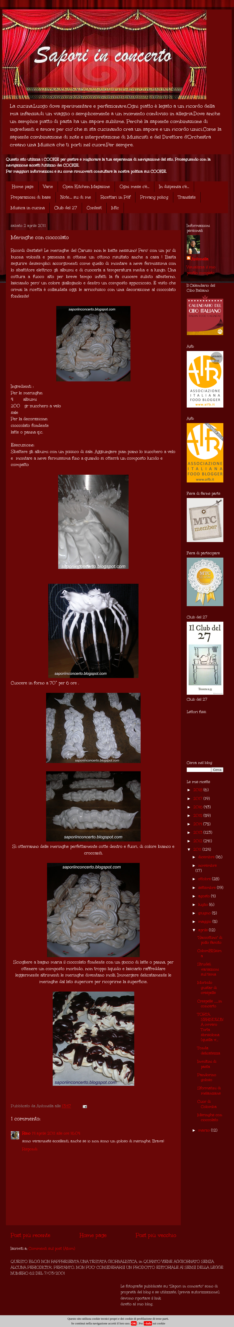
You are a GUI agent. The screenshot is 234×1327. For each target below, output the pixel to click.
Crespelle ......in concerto (209, 1004)
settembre (207, 887)
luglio (203, 904)
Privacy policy (154, 197)
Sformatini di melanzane (209, 1091)
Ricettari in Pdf (115, 197)
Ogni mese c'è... (134, 186)
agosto (204, 896)
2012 (198, 840)
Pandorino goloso (206, 1077)
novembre (207, 865)
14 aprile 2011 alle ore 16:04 (56, 1133)
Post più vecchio (156, 1235)
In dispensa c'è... (174, 186)
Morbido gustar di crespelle (207, 987)
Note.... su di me (76, 197)
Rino (26, 1133)
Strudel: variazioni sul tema (208, 969)
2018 (198, 789)
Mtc (115, 208)
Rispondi (29, 1149)
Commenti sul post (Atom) (52, 1248)
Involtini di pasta (206, 1064)
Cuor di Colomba (207, 1104)
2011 (198, 849)
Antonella (199, 259)
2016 (198, 806)
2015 (198, 815)
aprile (203, 929)
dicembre (207, 856)
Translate (187, 197)
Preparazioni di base (31, 197)
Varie (48, 186)
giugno (205, 913)
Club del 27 (65, 208)
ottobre (205, 878)
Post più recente (30, 1235)
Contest (94, 208)
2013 (198, 832)
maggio (205, 921)
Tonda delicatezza (208, 1050)
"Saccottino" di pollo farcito (209, 940)
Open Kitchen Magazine (86, 186)
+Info (148, 1323)
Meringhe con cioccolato (209, 1117)
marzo (204, 1130)
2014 (198, 823)
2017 (198, 798)
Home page (23, 186)
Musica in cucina (28, 208)
